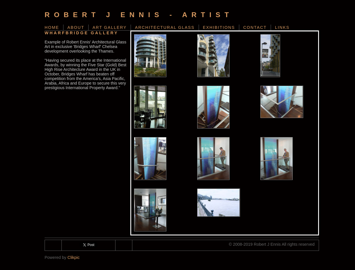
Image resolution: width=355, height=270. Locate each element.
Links (282, 27)
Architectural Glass (165, 27)
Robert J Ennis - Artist (139, 15)
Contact (255, 27)
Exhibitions (219, 27)
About (75, 27)
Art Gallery (110, 27)
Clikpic (73, 257)
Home (52, 27)
